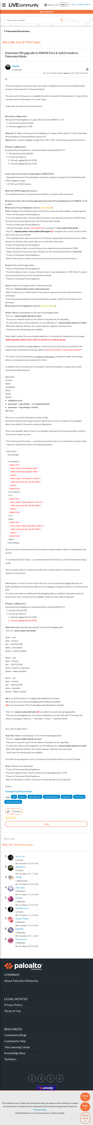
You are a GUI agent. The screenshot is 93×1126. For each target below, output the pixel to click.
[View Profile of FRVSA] (15, 66)
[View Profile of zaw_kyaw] (20, 887)
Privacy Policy (40, 1110)
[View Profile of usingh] (19, 877)
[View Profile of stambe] (19, 898)
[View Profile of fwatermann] (21, 939)
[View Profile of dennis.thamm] (22, 918)
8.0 (14, 797)
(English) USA (51, 5)
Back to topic (9, 839)
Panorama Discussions (18, 31)
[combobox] (34, 20)
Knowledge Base (14, 1053)
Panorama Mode (13, 802)
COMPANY (12, 975)
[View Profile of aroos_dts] (20, 856)
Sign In (73, 4)
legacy (22, 797)
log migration (35, 797)
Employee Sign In (84, 4)
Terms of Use (12, 1010)
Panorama (79, 797)
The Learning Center (17, 1047)
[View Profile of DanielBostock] (22, 908)
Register (64, 4)
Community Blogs (15, 1035)
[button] (85, 1097)
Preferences (85, 1118)
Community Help (15, 1041)
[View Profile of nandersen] (20, 867)
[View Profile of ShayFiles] (20, 929)
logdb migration (51, 797)
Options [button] (87, 69)
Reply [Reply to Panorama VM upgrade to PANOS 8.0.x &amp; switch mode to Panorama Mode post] (46, 824)
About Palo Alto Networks (21, 980)
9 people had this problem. (19, 791)
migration (67, 797)
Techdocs (10, 1059)
